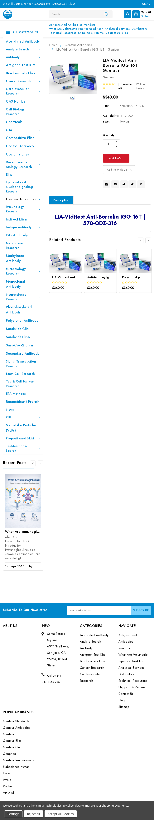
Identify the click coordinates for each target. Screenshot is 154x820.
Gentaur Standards (16, 721)
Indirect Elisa (16, 219)
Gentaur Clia (12, 747)
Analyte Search (23, 49)
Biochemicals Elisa (21, 73)
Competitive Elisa (20, 137)
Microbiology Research (23, 271)
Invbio (7, 780)
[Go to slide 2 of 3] (40, 463)
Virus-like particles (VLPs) (21, 428)
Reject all (33, 814)
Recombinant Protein (23, 401)
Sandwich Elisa (18, 337)
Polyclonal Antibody (22, 320)
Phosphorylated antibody (19, 310)
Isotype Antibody (23, 227)
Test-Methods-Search (23, 448)
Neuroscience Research (23, 296)
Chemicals (14, 121)
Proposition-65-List (23, 438)
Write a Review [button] (140, 86)
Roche (7, 786)
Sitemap (123, 707)
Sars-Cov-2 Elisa (19, 345)
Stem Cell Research (23, 374)
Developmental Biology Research (23, 164)
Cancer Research (23, 81)
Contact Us (113, 33)
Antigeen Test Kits (21, 65)
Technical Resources (62, 33)
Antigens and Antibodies (65, 25)
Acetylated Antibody (23, 41)
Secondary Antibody (23, 353)
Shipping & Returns (91, 33)
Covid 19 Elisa (17, 154)
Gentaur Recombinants (19, 760)
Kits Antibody (17, 235)
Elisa (23, 174)
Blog (125, 33)
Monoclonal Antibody (15, 284)
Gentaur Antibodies (23, 199)
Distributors (139, 29)
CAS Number (16, 101)
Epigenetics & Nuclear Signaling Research (23, 187)
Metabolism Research (23, 245)
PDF (23, 417)
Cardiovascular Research (23, 91)
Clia (23, 130)
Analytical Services (117, 29)
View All (9, 793)
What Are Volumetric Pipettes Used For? (76, 29)
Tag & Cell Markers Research (23, 383)
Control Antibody (20, 146)
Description (61, 200)
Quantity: (109, 135)
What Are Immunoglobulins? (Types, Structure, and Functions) (23, 532)
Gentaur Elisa (12, 741)
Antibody (23, 57)
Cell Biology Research (23, 111)
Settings (13, 814)
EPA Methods (23, 393)
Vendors (89, 25)
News (23, 409)
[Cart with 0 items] (141, 14)
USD (146, 4)
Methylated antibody (15, 258)
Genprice (9, 754)
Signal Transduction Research (23, 363)
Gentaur (8, 734)
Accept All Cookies (61, 814)
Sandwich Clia (17, 328)
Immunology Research (23, 209)
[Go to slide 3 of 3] (33, 463)
